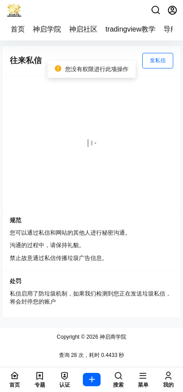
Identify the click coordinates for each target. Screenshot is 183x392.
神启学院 (47, 29)
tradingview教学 (130, 29)
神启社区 (83, 29)
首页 (18, 29)
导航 (171, 29)
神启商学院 (112, 337)
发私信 (158, 60)
